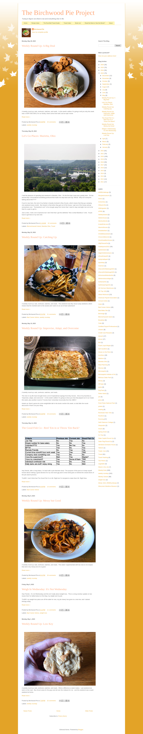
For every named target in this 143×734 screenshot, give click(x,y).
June (104, 92)
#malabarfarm (102, 230)
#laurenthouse (102, 227)
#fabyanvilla (102, 205)
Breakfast (101, 320)
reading (100, 409)
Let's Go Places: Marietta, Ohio (39, 135)
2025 (102, 67)
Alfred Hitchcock (103, 294)
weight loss (43, 613)
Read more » (26, 117)
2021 (102, 153)
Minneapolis (102, 371)
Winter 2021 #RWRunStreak (107, 483)
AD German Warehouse (106, 288)
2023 (102, 73)
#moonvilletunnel (103, 237)
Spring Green (102, 432)
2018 (102, 162)
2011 (102, 182)
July (103, 90)
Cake (100, 323)
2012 (102, 179)
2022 (102, 151)
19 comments (51, 414)
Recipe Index (35, 23)
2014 (102, 173)
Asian (100, 304)
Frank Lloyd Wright (104, 345)
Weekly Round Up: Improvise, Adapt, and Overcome (50, 328)
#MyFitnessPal (103, 243)
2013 (102, 176)
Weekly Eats (102, 470)
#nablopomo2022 (103, 246)
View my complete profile (40, 32)
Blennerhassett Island (34, 226)
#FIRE (100, 211)
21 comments (51, 314)
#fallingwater (102, 208)
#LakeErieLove (103, 224)
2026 (102, 64)
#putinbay (101, 262)
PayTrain (101, 390)
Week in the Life (103, 467)
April (104, 138)
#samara (101, 266)
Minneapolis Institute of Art (106, 374)
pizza (100, 400)
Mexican (101, 368)
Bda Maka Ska (103, 310)
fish (99, 342)
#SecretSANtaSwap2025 (106, 272)
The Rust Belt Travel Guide (51, 23)
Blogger (80, 729)
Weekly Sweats (103, 476)
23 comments (51, 122)
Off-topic (101, 384)
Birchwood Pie (39, 29)
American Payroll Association (107, 298)
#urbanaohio (102, 282)
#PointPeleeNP (103, 256)
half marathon (102, 349)
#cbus (100, 198)
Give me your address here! (107, 56)
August (104, 87)
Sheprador (101, 425)
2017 (102, 165)
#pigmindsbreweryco (105, 253)
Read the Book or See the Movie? (95, 23)
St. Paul (100, 435)
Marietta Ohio (46, 226)
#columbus (101, 202)
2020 (102, 156)
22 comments (52, 223)
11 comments (51, 610)
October (105, 81)
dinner (100, 339)
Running (101, 419)
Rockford (101, 416)
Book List (78, 23)
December (105, 75)
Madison (101, 358)
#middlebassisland (104, 234)
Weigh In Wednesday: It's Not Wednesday (44, 589)
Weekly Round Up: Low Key (37, 623)
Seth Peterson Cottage (105, 422)
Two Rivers (101, 460)
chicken (100, 329)
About (111, 23)
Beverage (101, 313)
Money (100, 381)
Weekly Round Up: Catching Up (39, 237)
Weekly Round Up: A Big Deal (38, 45)
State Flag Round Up (105, 441)
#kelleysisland (102, 214)
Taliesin (100, 448)
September (106, 84)
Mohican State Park (104, 377)
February (105, 144)
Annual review (102, 301)
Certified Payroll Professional (107, 326)
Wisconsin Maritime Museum (107, 486)
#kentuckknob (102, 221)
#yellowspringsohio (104, 285)
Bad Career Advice (33, 317)
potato (100, 406)
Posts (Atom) (62, 716)
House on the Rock (104, 352)
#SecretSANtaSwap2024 (106, 269)
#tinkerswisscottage (104, 278)
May (103, 95)
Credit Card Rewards (105, 333)
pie (99, 397)
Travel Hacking (103, 457)
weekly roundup (32, 125)
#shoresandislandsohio (105, 275)
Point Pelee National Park (106, 403)
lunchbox (101, 355)
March (104, 141)
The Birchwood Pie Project (58, 12)
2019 (102, 159)
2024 (102, 70)
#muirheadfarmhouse (105, 240)
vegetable (101, 464)
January (105, 147)
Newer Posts (27, 711)
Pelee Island (102, 393)
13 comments (51, 487)
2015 (102, 170)
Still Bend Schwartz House (106, 444)
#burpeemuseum (103, 195)
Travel (53, 226)
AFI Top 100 (102, 291)
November (105, 78)
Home (25, 23)
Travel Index (67, 23)
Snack (100, 429)
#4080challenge (103, 192)
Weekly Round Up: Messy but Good (41, 500)
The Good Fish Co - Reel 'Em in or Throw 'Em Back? (50, 427)
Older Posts (89, 711)
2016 (102, 167)
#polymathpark (103, 259)
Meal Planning (102, 365)
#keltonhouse (102, 218)
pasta (100, 387)
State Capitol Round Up (106, 438)
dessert (100, 336)
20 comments (51, 575)
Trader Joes (102, 451)
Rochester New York (104, 413)
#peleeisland (102, 250)
